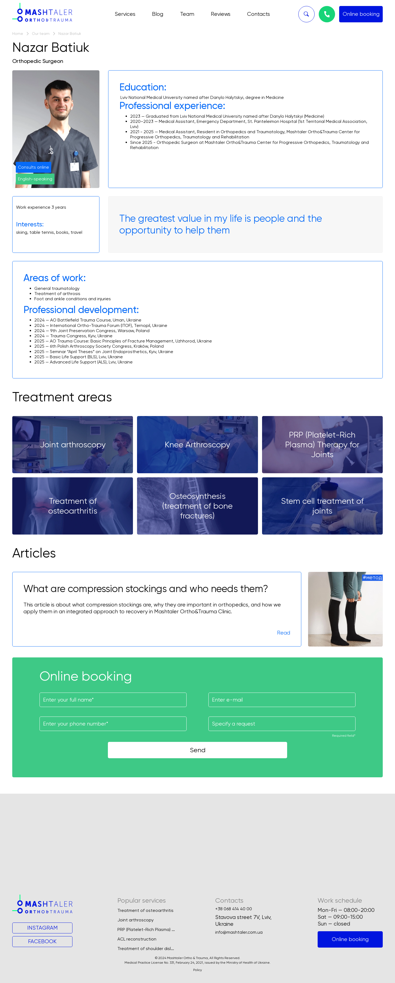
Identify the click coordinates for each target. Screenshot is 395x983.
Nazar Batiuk (69, 33)
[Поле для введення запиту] (282, 724)
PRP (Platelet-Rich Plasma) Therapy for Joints (163, 929)
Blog (157, 14)
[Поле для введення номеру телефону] (113, 724)
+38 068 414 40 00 (233, 909)
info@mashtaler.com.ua (239, 932)
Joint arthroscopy (135, 920)
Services (125, 14)
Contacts (258, 14)
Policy (197, 970)
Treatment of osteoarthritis (145, 910)
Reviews (220, 14)
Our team (41, 33)
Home (17, 33)
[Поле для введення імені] (113, 700)
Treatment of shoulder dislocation (152, 948)
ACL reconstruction (136, 939)
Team (187, 14)
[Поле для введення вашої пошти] (282, 700)
